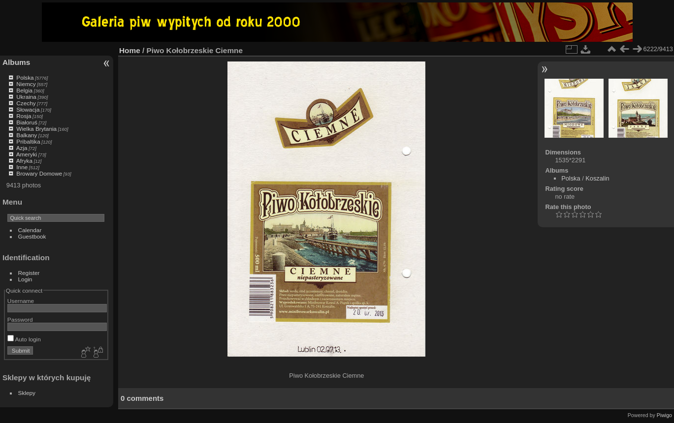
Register (29, 273)
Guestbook (32, 236)
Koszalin (597, 178)
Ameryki (26, 154)
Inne (22, 167)
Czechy (25, 103)
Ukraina (26, 96)
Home (129, 50)
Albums (16, 62)
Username (20, 301)
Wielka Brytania (36, 128)
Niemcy (25, 84)
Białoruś (26, 122)
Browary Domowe (39, 173)
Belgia (24, 90)
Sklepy (26, 393)
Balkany (26, 135)
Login (25, 279)
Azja (22, 148)
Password (20, 319)
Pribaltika (28, 141)
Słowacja (27, 109)
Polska (24, 77)
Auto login (24, 339)
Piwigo (664, 415)
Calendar (30, 230)
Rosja (23, 116)
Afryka (24, 160)
